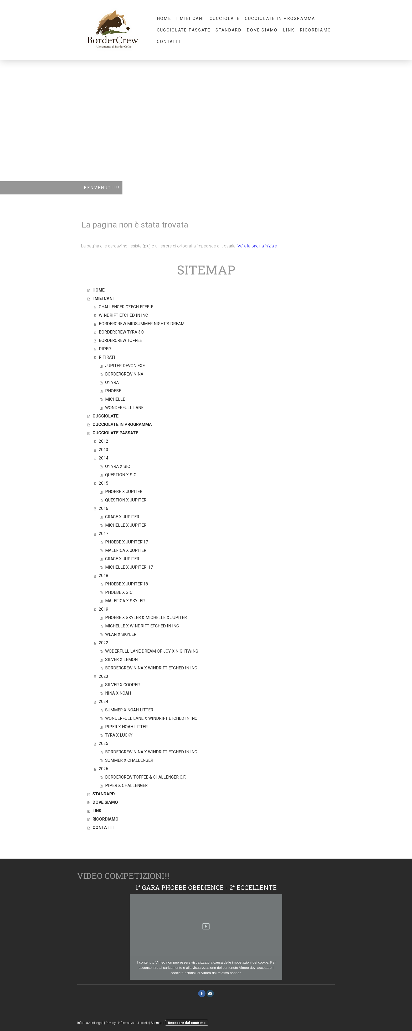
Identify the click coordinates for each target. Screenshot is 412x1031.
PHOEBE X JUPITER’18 (126, 583)
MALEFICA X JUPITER (125, 550)
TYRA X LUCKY (118, 735)
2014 (103, 458)
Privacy (111, 1023)
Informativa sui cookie (133, 1023)
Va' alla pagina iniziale (257, 246)
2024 (103, 701)
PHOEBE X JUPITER (123, 491)
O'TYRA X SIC (117, 466)
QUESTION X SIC (120, 474)
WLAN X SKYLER (120, 634)
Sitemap (157, 1023)
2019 (103, 609)
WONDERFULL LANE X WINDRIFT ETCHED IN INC (151, 718)
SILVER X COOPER (122, 684)
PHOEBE (113, 390)
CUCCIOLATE (225, 18)
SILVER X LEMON (121, 659)
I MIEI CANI (190, 18)
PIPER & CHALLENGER (126, 785)
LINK (289, 30)
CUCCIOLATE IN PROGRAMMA (280, 18)
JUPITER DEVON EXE (125, 365)
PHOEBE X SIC (118, 592)
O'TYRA (112, 382)
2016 (103, 508)
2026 (103, 768)
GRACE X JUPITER (122, 516)
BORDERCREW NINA (124, 374)
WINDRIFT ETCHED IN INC (123, 315)
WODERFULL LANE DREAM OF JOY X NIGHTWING (151, 651)
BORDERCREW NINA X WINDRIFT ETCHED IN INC (151, 667)
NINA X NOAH (118, 693)
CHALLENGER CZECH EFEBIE (126, 306)
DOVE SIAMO (262, 30)
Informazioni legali (90, 1023)
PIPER (105, 348)
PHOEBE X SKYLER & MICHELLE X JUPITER (146, 617)
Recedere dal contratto (186, 1023)
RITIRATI (107, 357)
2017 (103, 533)
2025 (103, 743)
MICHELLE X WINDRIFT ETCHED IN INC (142, 625)
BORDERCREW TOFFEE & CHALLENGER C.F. (145, 777)
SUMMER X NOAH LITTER (129, 709)
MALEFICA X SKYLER (125, 600)
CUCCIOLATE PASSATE (183, 30)
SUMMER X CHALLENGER (129, 760)
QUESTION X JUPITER (125, 500)
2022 (103, 642)
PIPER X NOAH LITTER (126, 726)
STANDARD (228, 30)
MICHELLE (115, 399)
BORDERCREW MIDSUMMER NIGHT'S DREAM (141, 323)
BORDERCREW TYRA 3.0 (121, 332)
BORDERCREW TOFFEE (120, 340)
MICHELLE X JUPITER (125, 525)
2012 (103, 441)
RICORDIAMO (315, 30)
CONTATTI (169, 41)
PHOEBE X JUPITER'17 (126, 542)
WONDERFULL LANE (124, 407)
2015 (103, 483)
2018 (103, 575)
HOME (164, 18)
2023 (103, 676)
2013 (103, 449)
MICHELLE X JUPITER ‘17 (129, 567)
